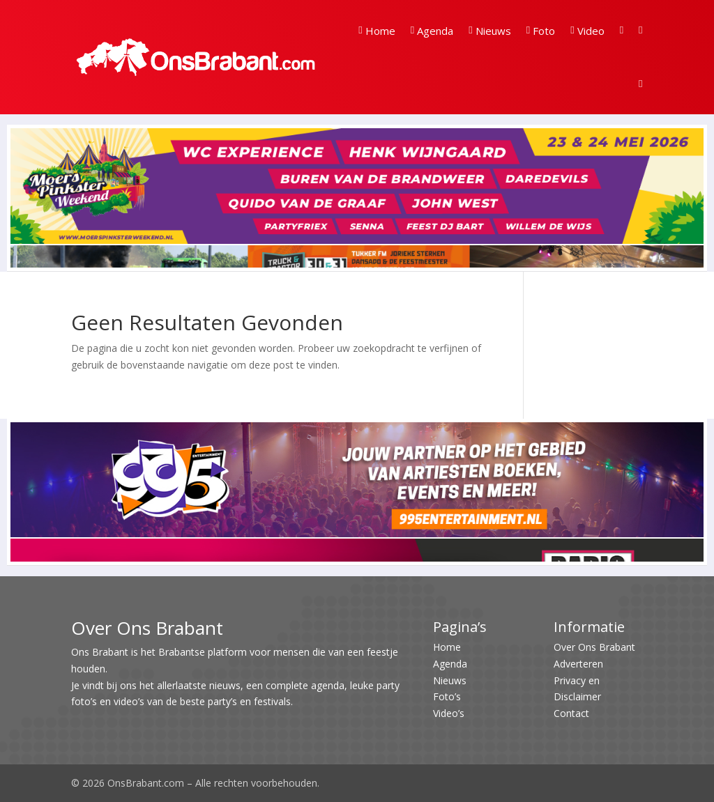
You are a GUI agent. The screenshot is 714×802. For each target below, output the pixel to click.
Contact (571, 713)
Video (587, 31)
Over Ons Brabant (594, 647)
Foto (540, 31)
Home (376, 31)
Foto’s (447, 696)
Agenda (432, 31)
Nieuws (489, 31)
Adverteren (578, 663)
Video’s (448, 713)
